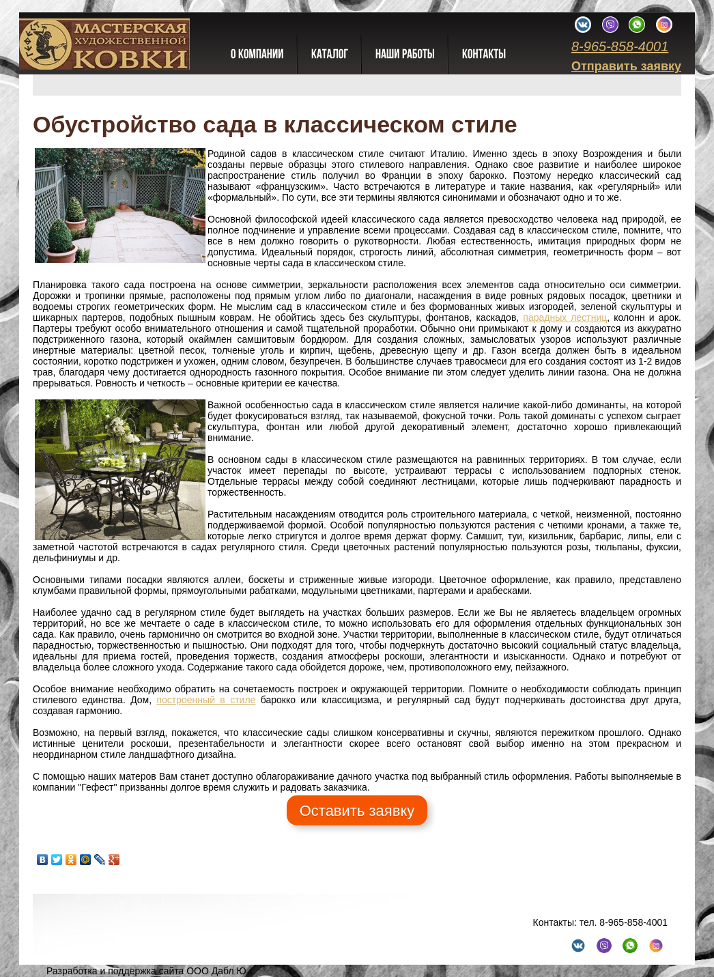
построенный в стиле (205, 699)
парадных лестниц (565, 317)
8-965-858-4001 (619, 46)
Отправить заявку (626, 66)
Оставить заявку (357, 810)
